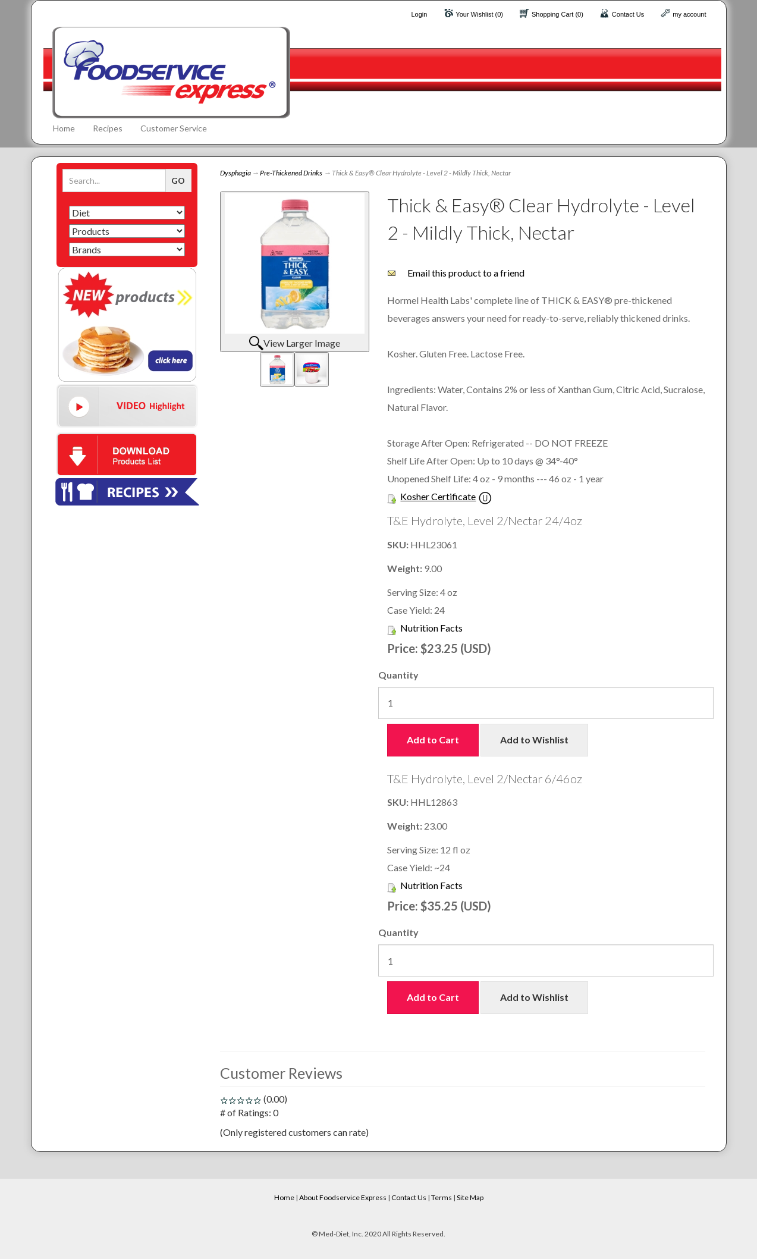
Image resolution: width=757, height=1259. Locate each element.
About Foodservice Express (343, 1197)
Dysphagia (235, 172)
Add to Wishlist (534, 739)
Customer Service (173, 128)
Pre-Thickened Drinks (291, 172)
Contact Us (628, 14)
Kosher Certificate (438, 496)
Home (64, 128)
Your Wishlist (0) (479, 14)
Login (419, 14)
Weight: (405, 568)
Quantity (398, 674)
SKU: (398, 544)
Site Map (470, 1197)
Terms (441, 1197)
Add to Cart (433, 739)
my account (689, 14)
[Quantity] (546, 703)
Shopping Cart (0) (557, 14)
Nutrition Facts (431, 627)
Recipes (107, 128)
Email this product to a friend (465, 272)
